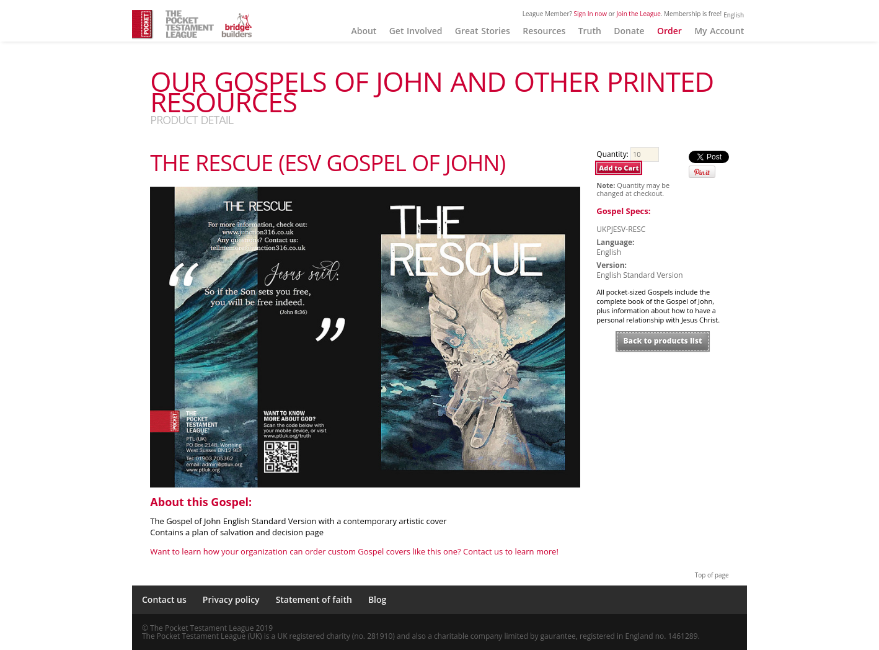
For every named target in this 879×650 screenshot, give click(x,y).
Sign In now (590, 13)
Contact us (164, 599)
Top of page (712, 575)
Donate (629, 31)
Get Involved (416, 31)
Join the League (638, 13)
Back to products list (663, 341)
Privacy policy (231, 599)
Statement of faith (314, 599)
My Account (719, 31)
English (733, 15)
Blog (377, 599)
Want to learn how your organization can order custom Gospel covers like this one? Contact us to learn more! (354, 551)
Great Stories (482, 31)
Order (669, 31)
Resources (544, 31)
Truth (589, 31)
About (363, 31)
